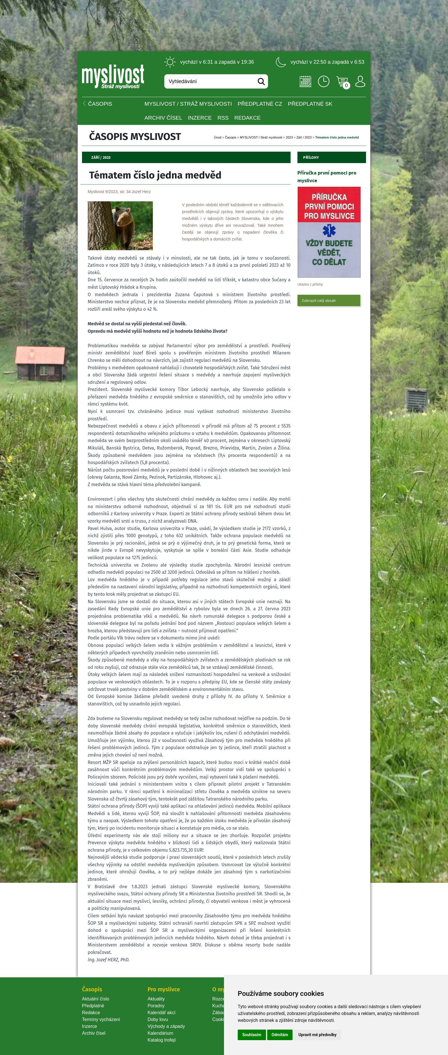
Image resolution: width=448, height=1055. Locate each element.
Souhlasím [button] (251, 1034)
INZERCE (200, 118)
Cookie (220, 1019)
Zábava (219, 1012)
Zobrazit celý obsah (319, 300)
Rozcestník (223, 998)
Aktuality (156, 998)
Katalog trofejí (161, 1040)
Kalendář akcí (161, 1012)
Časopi (230, 137)
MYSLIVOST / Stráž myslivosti (188, 104)
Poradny (156, 1005)
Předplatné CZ (260, 104)
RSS (223, 118)
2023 (289, 137)
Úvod (217, 137)
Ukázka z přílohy (310, 284)
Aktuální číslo (95, 998)
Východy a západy (166, 1026)
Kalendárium (160, 1033)
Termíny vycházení (101, 1019)
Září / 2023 (303, 137)
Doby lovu (157, 1019)
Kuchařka (222, 1005)
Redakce (247, 118)
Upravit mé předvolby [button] (317, 1034)
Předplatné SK (310, 104)
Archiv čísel (163, 118)
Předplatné (93, 1005)
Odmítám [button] (280, 1034)
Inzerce (89, 1026)
